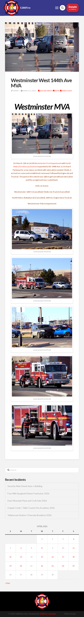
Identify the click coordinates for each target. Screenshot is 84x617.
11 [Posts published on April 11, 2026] (74, 548)
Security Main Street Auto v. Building (24, 486)
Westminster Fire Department (47, 163)
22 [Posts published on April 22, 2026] (42, 566)
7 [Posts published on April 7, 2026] (31, 548)
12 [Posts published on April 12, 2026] (10, 557)
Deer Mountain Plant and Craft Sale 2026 (27, 501)
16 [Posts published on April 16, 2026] (53, 557)
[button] (57, 8)
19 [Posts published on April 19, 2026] (10, 566)
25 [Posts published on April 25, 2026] (74, 566)
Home (56, 91)
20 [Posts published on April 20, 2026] (21, 566)
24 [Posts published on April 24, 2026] (63, 566)
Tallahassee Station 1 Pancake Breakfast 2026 (29, 515)
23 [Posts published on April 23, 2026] (53, 566)
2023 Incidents (45, 91)
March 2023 (66, 91)
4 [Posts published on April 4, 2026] (73, 539)
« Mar (7, 583)
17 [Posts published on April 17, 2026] (63, 557)
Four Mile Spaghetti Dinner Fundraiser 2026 (28, 493)
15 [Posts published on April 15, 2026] (42, 557)
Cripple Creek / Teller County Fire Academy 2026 (31, 508)
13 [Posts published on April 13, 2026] (21, 557)
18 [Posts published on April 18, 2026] (74, 557)
